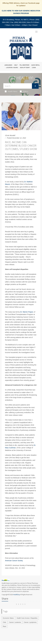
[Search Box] (17, 86)
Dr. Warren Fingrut (26, 312)
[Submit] (35, 86)
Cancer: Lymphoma (30, 622)
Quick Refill (35, 65)
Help (15, 65)
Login (34, 67)
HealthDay (16, 595)
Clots (4, 622)
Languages (8, 65)
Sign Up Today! (25, 67)
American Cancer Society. (14, 560)
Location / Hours (12, 67)
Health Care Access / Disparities (27, 618)
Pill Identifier (24, 65)
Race (4, 626)
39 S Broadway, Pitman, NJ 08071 (15, 20)
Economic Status (8, 618)
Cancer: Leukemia (15, 622)
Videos (24, 91)
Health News (11, 91)
